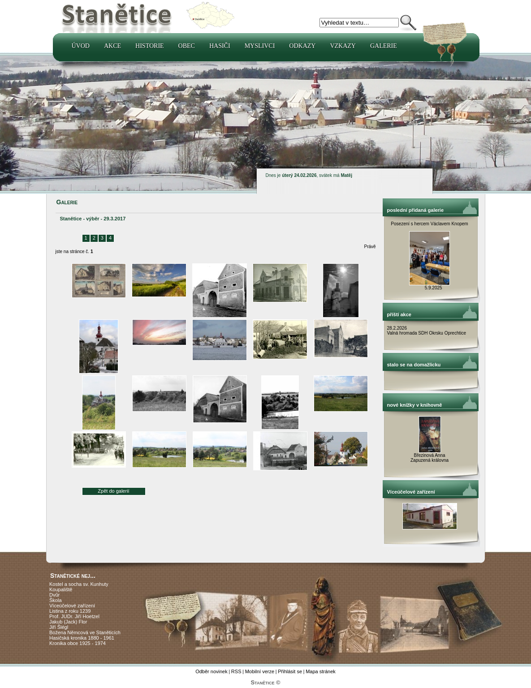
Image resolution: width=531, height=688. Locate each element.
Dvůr (54, 595)
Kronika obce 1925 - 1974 (77, 643)
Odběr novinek (211, 671)
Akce (112, 46)
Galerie (383, 46)
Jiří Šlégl (58, 627)
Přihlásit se (290, 671)
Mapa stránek (321, 671)
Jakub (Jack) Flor (68, 621)
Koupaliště (60, 589)
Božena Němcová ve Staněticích (85, 632)
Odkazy (302, 46)
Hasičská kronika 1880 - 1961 (81, 638)
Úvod (81, 46)
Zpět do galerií (113, 491)
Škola (55, 600)
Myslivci (260, 46)
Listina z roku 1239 (70, 611)
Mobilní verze (259, 671)
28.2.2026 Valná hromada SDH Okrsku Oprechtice (426, 330)
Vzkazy (343, 46)
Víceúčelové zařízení (72, 605)
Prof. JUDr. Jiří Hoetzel (74, 616)
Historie (149, 46)
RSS (236, 671)
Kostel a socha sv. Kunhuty (78, 584)
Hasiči (219, 46)
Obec (186, 46)
